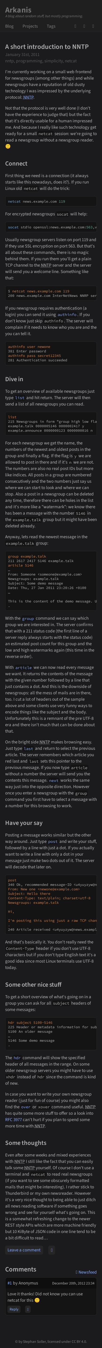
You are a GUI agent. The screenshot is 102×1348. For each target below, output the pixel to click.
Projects (30, 26)
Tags (51, 26)
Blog (9, 26)
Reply (14, 1309)
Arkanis (18, 10)
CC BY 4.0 (79, 1341)
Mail (85, 26)
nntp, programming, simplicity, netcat (41, 61)
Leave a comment (24, 1250)
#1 (10, 1283)
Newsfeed (94, 26)
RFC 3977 (13, 1120)
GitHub (76, 26)
